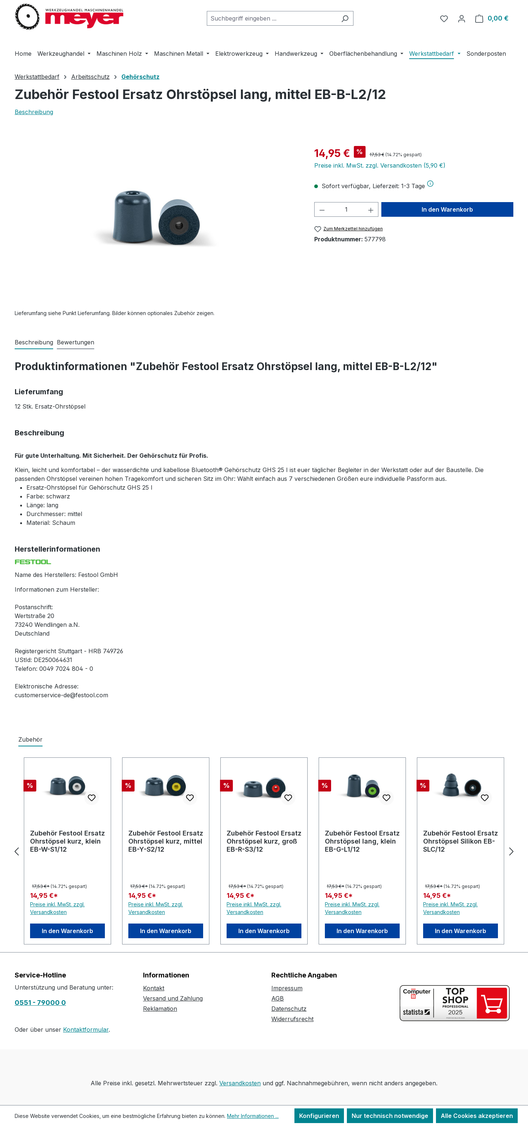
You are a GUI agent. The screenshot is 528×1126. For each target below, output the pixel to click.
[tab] (34, 342)
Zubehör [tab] (30, 739)
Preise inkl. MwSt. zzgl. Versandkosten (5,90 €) (379, 165)
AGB (277, 998)
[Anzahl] (346, 209)
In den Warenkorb (447, 209)
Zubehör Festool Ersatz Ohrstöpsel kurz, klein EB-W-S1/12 (67, 841)
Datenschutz (289, 1008)
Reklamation (160, 1008)
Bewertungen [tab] (75, 342)
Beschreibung (34, 112)
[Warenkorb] (491, 18)
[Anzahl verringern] (322, 209)
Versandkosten (240, 1083)
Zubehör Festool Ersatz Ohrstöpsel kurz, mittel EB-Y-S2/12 (165, 841)
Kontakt (153, 988)
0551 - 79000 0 (40, 1002)
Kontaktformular (86, 1029)
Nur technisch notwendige (390, 1115)
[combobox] (272, 18)
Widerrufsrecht (292, 1019)
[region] (157, 224)
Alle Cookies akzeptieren (477, 1115)
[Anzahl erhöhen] (371, 209)
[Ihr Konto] (461, 18)
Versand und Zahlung (173, 998)
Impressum (286, 988)
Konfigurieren (319, 1115)
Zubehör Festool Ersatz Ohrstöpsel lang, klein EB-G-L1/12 (362, 841)
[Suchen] (344, 18)
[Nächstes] (511, 851)
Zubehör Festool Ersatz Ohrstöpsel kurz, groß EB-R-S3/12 (264, 841)
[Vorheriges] (16, 851)
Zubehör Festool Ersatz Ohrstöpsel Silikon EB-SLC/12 (460, 841)
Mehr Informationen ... (253, 1116)
